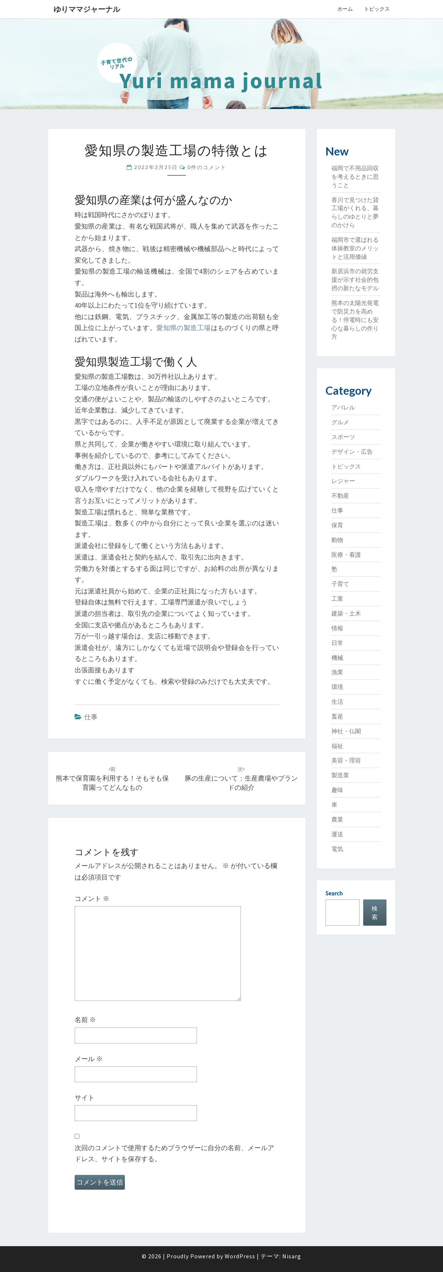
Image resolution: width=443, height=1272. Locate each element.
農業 (337, 819)
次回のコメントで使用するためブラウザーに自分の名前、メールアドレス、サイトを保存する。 (174, 1153)
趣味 (337, 789)
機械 (337, 657)
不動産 (340, 495)
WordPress (240, 1256)
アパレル (343, 407)
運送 (337, 834)
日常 (337, 643)
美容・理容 (346, 760)
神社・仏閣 (346, 731)
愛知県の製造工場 (183, 327)
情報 (337, 628)
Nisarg (291, 1256)
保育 (337, 525)
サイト (85, 1097)
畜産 (337, 716)
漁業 (337, 672)
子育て (340, 583)
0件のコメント (206, 167)
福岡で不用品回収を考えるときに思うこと (355, 176)
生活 (337, 701)
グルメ (340, 422)
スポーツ (343, 436)
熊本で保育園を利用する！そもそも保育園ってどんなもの (112, 779)
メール (89, 1059)
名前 (85, 1019)
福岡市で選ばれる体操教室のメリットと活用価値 (355, 248)
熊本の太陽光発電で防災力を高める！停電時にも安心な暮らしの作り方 (355, 319)
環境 (337, 686)
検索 (375, 912)
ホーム (345, 9)
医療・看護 (346, 554)
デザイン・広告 (352, 451)
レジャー (343, 480)
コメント (92, 898)
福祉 (337, 746)
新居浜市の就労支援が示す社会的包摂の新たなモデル (355, 279)
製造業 (340, 775)
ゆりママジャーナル (87, 9)
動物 (337, 540)
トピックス (377, 9)
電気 (337, 849)
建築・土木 (346, 613)
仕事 (91, 717)
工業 (337, 598)
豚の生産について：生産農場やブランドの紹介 (241, 779)
